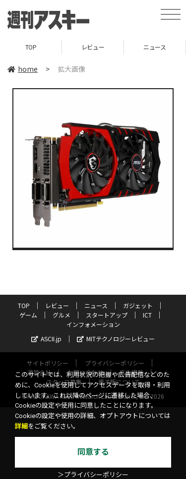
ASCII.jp (46, 338)
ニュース (154, 47)
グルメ (61, 315)
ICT (147, 315)
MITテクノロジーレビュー (116, 338)
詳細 (21, 426)
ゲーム (28, 315)
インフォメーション (93, 324)
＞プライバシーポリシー (93, 475)
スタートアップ (106, 315)
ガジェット (138, 305)
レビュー (92, 47)
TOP (31, 47)
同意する (93, 452)
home (22, 69)
